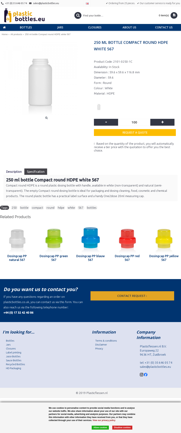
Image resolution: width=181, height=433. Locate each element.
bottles (91, 207)
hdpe (61, 207)
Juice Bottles (13, 356)
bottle (24, 207)
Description (14, 171)
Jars (8, 344)
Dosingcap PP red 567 (127, 257)
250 (14, 207)
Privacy (99, 348)
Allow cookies (100, 427)
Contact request (132, 296)
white (71, 207)
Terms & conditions (106, 340)
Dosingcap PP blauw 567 (90, 257)
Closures (11, 348)
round (50, 207)
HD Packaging (13, 368)
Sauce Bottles (13, 360)
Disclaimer (101, 344)
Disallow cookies (122, 427)
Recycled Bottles (15, 364)
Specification (36, 171)
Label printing (13, 352)
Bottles (10, 340)
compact (37, 207)
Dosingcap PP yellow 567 (164, 257)
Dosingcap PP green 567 (54, 257)
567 (80, 207)
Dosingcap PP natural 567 (17, 257)
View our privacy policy (104, 420)
